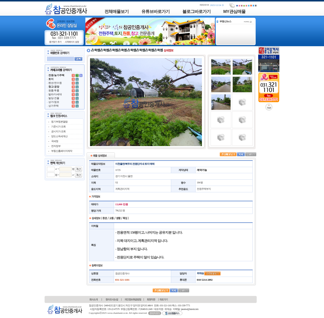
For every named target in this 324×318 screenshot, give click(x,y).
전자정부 (56, 146)
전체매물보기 (116, 11)
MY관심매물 (234, 11)
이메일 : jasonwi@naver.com (185, 309)
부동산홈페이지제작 (61, 150)
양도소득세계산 (59, 136)
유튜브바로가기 (155, 11)
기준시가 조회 (58, 126)
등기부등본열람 (59, 121)
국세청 (54, 141)
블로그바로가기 (196, 11)
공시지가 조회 (58, 131)
